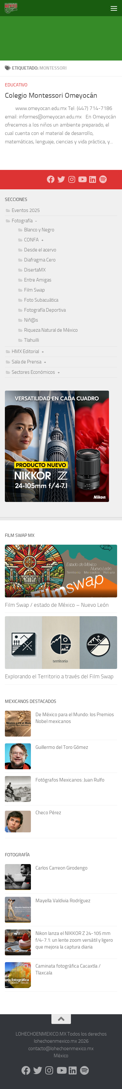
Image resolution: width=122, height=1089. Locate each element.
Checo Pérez (48, 813)
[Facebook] (51, 179)
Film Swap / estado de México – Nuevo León (57, 605)
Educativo (16, 85)
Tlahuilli (31, 340)
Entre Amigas (37, 280)
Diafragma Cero (40, 260)
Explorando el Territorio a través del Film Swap (59, 676)
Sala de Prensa (26, 362)
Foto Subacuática (41, 300)
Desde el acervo (40, 250)
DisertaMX (35, 270)
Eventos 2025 (26, 210)
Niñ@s (31, 320)
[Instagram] (71, 179)
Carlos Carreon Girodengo (61, 868)
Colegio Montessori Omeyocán (51, 95)
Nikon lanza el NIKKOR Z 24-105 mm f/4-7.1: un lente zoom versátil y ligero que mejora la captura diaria (74, 940)
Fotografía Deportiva (45, 310)
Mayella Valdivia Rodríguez (62, 901)
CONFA (31, 240)
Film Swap (34, 290)
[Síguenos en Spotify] (103, 179)
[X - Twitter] (61, 179)
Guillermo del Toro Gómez (61, 747)
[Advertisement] (63, 31)
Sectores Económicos (33, 372)
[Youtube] (82, 179)
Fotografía (22, 221)
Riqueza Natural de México (51, 330)
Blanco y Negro (39, 230)
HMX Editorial (25, 351)
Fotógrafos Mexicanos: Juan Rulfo (69, 780)
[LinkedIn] (92, 179)
